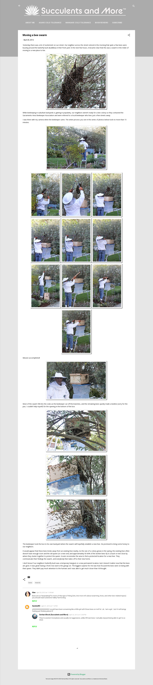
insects (37, 583)
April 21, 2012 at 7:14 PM (49, 606)
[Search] (133, 6)
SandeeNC (36, 606)
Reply (34, 601)
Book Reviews (101, 23)
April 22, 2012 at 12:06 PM (77, 615)
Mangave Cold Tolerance (78, 23)
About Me (30, 23)
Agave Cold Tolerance (50, 23)
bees (30, 583)
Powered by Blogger (76, 674)
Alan (34, 592)
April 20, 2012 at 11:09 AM (44, 592)
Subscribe (117, 23)
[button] (129, 35)
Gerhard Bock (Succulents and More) (53, 615)
